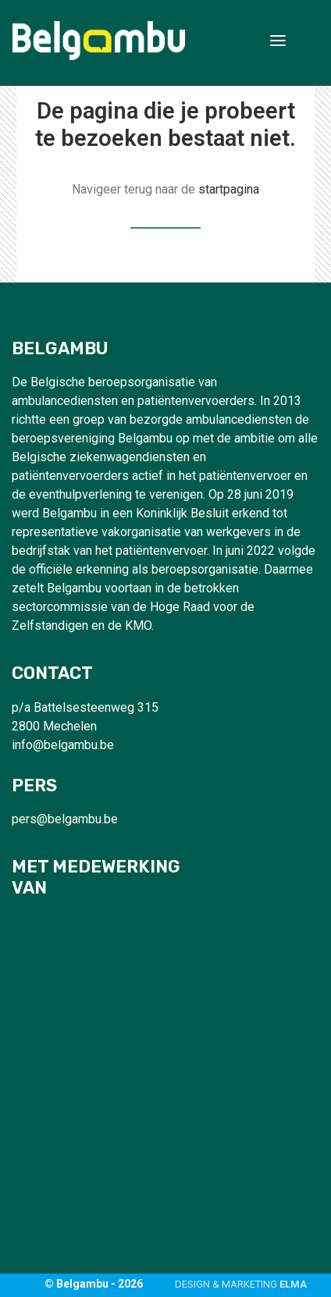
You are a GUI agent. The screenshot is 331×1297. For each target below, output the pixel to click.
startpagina (228, 189)
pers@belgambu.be (65, 819)
